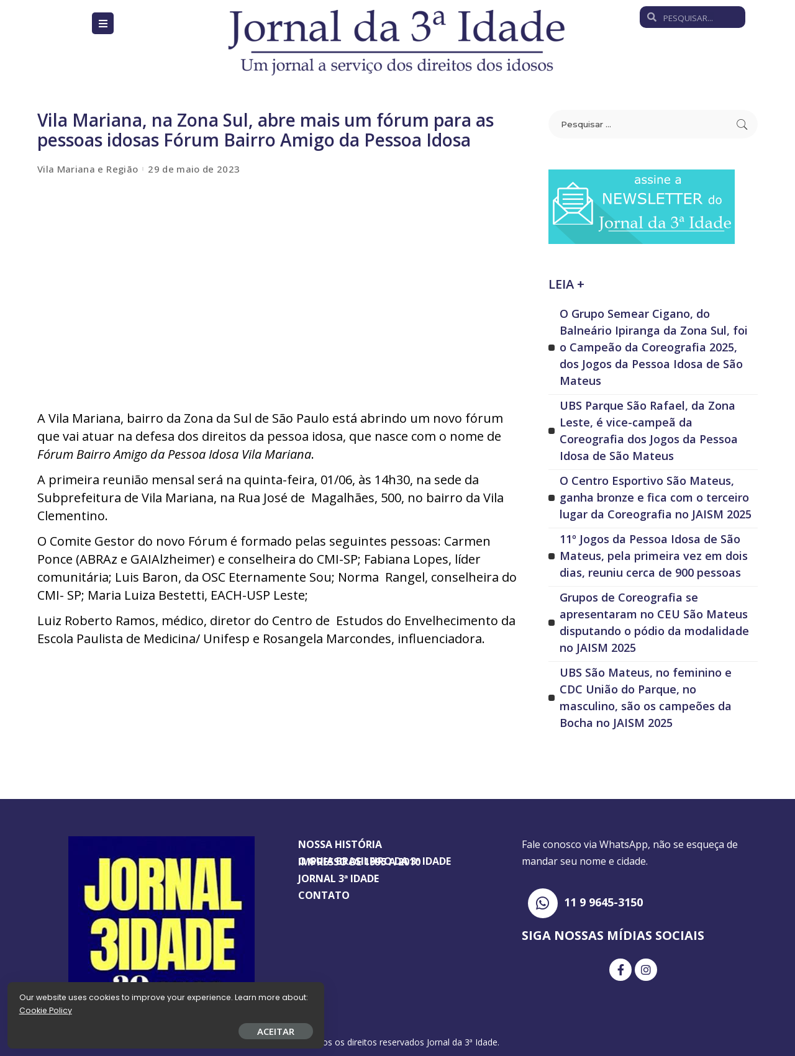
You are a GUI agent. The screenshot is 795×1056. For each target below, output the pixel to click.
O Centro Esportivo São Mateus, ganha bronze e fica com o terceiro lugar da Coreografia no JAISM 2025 (656, 497)
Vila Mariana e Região (87, 169)
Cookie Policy (48, 1008)
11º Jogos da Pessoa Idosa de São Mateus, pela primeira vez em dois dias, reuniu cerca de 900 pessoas (654, 555)
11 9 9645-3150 (603, 902)
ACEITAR (146, 1028)
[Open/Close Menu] (103, 23)
